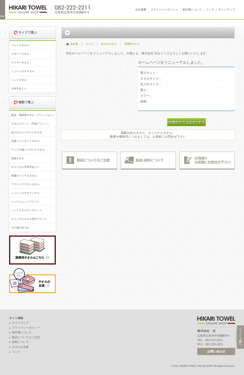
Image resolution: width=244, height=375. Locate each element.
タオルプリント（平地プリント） (30, 123)
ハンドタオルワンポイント (26, 210)
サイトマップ (226, 9)
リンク (210, 9)
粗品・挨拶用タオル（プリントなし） (33, 115)
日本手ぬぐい (19, 88)
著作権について (192, 9)
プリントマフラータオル (25, 184)
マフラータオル (20, 62)
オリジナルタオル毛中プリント (29, 218)
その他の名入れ (20, 227)
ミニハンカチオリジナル (25, 192)
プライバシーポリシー (164, 9)
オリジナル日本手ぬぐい (25, 166)
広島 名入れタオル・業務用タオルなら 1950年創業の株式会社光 (30, 9)
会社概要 (140, 9)
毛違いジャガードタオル (25, 141)
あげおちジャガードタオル (26, 132)
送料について (20, 342)
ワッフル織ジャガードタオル (28, 149)
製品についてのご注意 (26, 337)
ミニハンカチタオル (22, 71)
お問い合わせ (216, 351)
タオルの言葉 (20, 347)
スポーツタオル (20, 53)
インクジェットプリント (25, 201)
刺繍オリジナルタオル (24, 175)
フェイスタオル (20, 45)
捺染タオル (17, 158)
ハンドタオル (19, 79)
